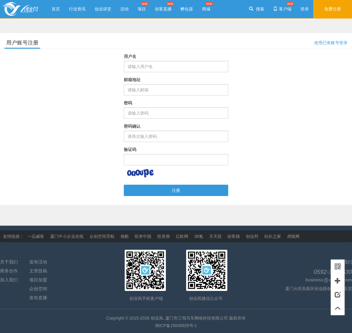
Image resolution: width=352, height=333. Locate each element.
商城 (206, 9)
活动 (124, 9)
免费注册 (332, 9)
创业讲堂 (103, 9)
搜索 (256, 9)
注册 (176, 190)
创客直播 (163, 9)
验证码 (130, 149)
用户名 (130, 56)
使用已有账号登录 (331, 42)
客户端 (282, 9)
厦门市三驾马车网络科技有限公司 (196, 318)
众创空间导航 (102, 236)
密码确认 (132, 126)
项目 (142, 9)
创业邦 (252, 236)
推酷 (125, 236)
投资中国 (143, 236)
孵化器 (186, 9)
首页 (56, 9)
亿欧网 (182, 236)
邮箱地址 (132, 79)
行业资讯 (77, 9)
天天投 (215, 236)
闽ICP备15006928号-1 (176, 325)
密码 (128, 103)
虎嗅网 (293, 236)
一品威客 (35, 236)
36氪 (198, 236)
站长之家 (272, 236)
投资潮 (163, 236)
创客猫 (233, 236)
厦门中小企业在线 (67, 236)
